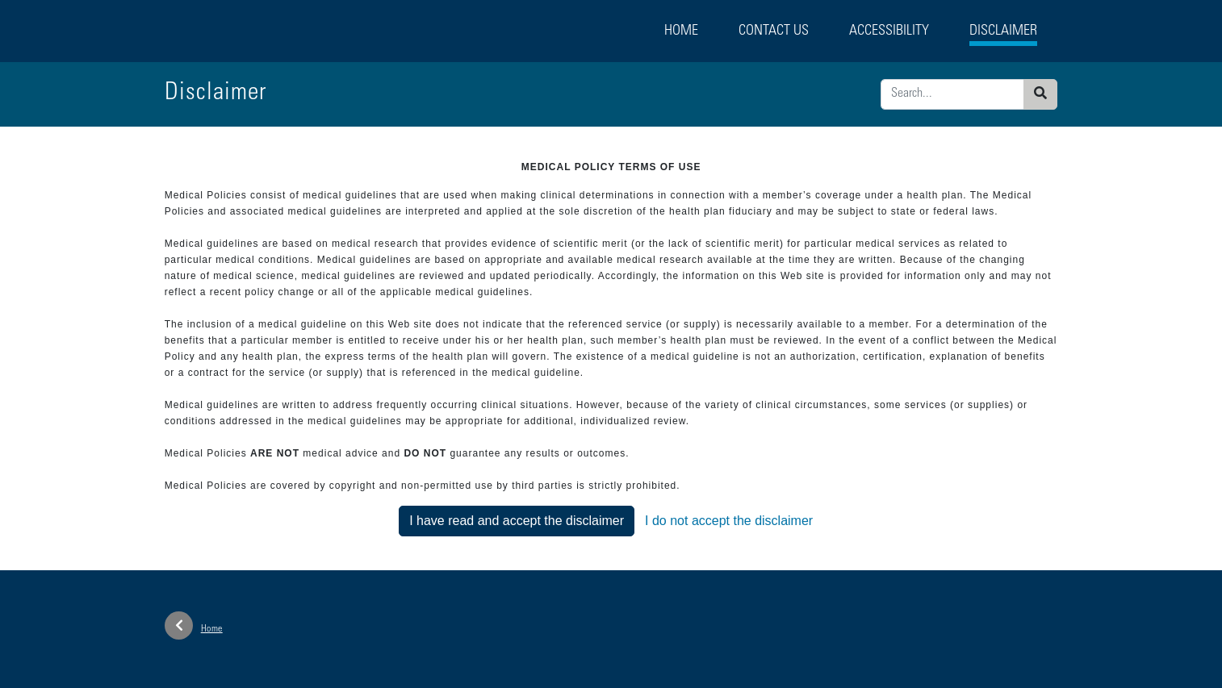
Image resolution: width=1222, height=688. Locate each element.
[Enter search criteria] (952, 94)
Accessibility (889, 31)
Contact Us (774, 31)
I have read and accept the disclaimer (516, 520)
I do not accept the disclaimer (729, 520)
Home (681, 31)
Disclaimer (1003, 31)
